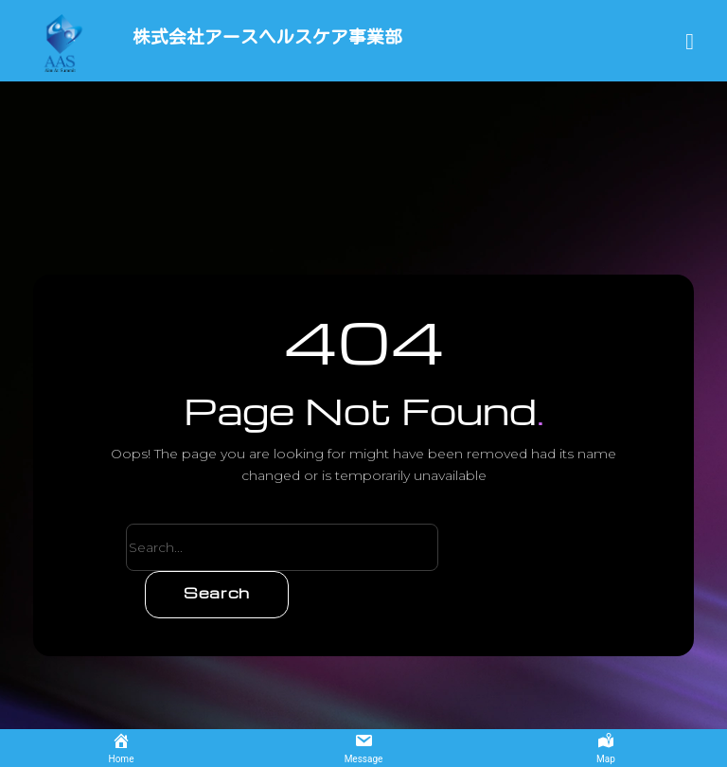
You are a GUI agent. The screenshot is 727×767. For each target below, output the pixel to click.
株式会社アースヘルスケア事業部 (253, 37)
